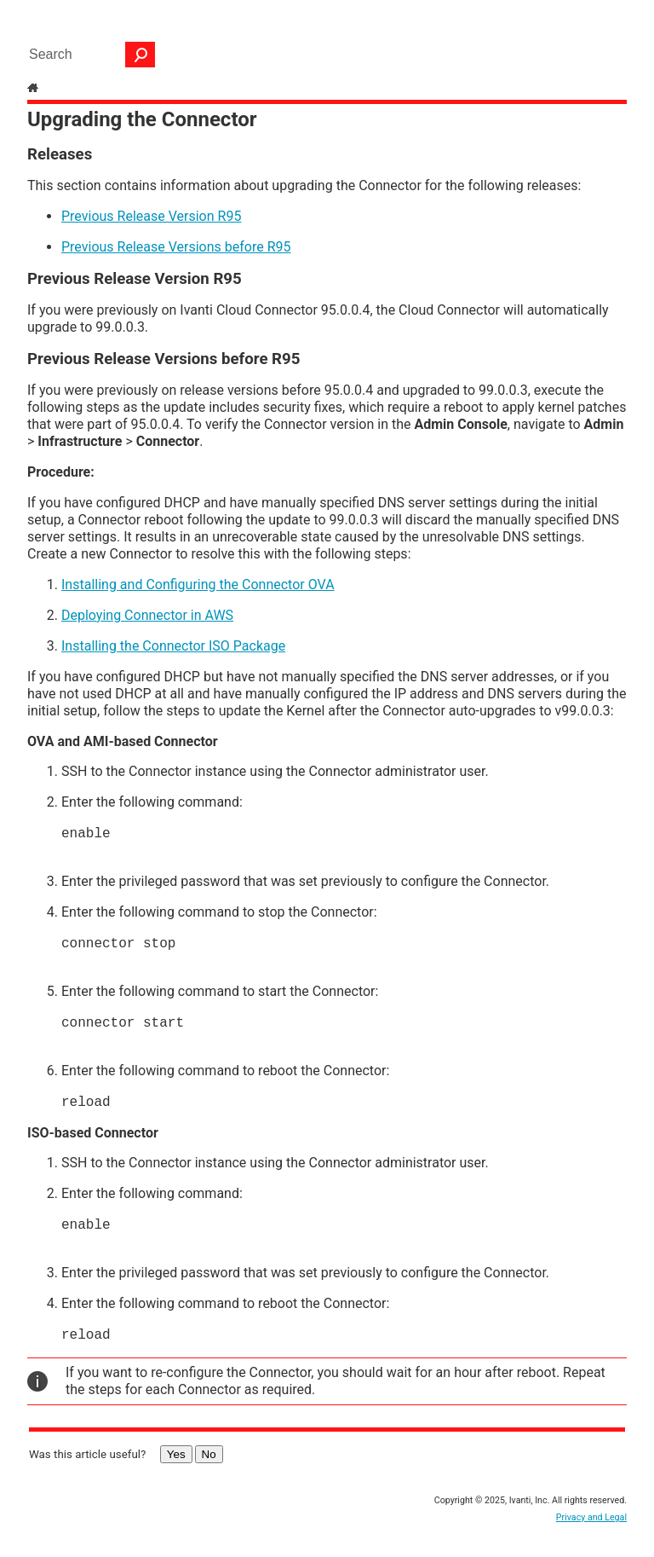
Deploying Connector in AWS (147, 615)
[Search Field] (88, 54)
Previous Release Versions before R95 (176, 247)
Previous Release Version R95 (151, 216)
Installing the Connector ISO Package (173, 646)
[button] (140, 54)
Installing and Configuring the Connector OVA (198, 584)
